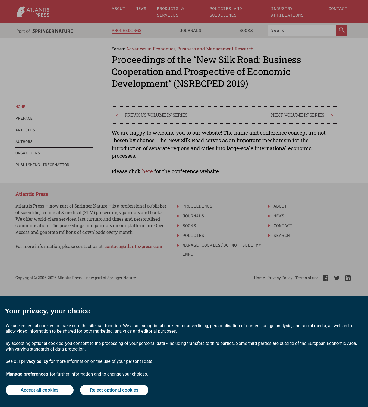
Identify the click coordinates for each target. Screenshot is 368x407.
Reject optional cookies (114, 390)
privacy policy (34, 361)
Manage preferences (27, 374)
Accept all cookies (40, 390)
